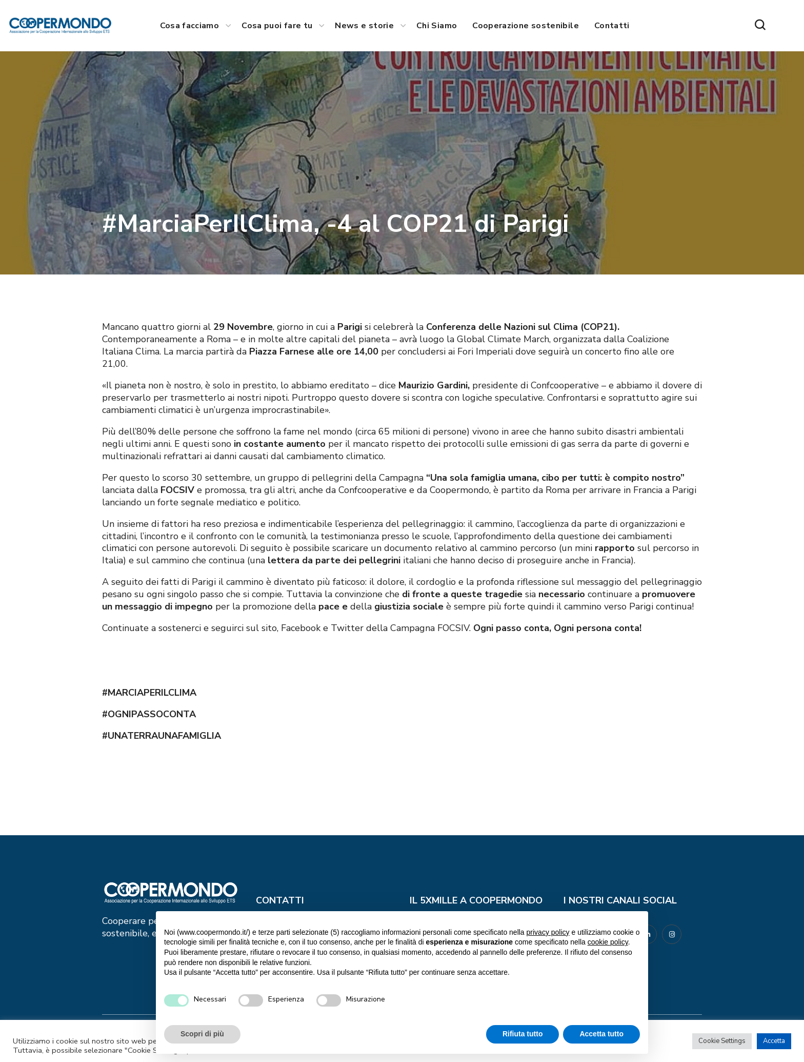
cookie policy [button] (608, 942)
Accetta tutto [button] (601, 1034)
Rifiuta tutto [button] (522, 1034)
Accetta (774, 1041)
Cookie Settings (722, 1041)
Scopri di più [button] (202, 1034)
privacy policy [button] (548, 932)
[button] (760, 25)
